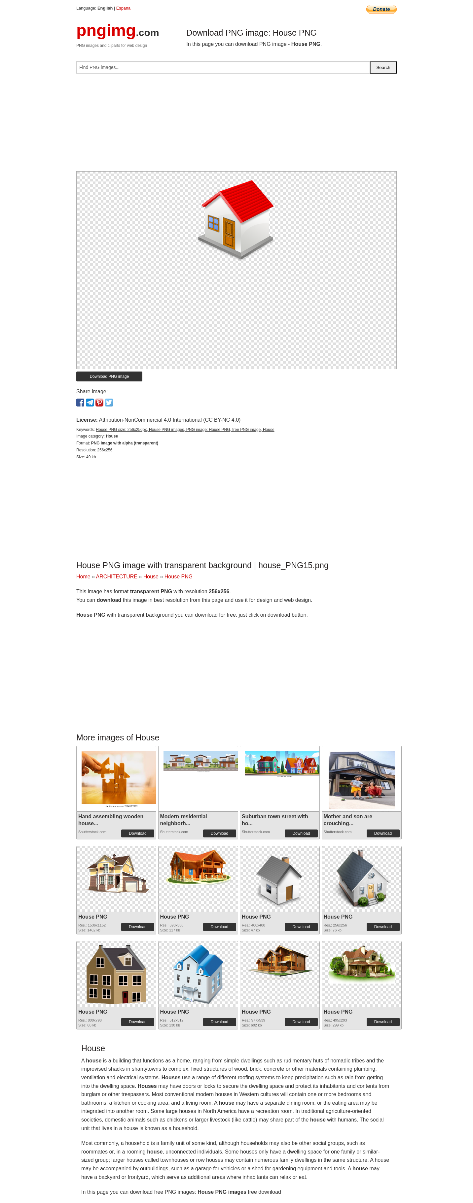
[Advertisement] (236, 125)
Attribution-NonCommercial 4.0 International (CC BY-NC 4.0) (169, 420)
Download (137, 833)
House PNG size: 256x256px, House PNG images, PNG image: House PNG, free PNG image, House (185, 429)
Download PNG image (109, 376)
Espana (123, 8)
